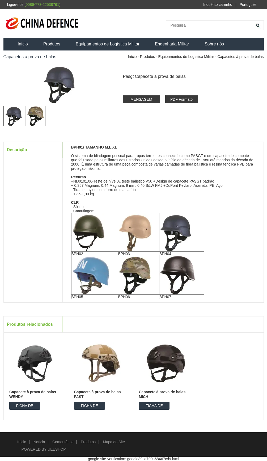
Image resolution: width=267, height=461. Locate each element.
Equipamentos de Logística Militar (107, 44)
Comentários (62, 442)
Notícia (39, 442)
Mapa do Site (114, 442)
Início (23, 44)
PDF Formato (181, 99)
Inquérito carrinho (217, 4)
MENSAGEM (141, 99)
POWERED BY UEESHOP (44, 449)
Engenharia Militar (172, 44)
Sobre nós (214, 44)
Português (248, 4)
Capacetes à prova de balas (240, 56)
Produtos (51, 44)
